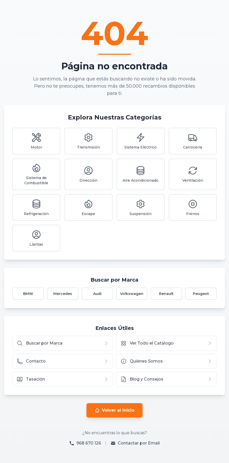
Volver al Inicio (114, 410)
